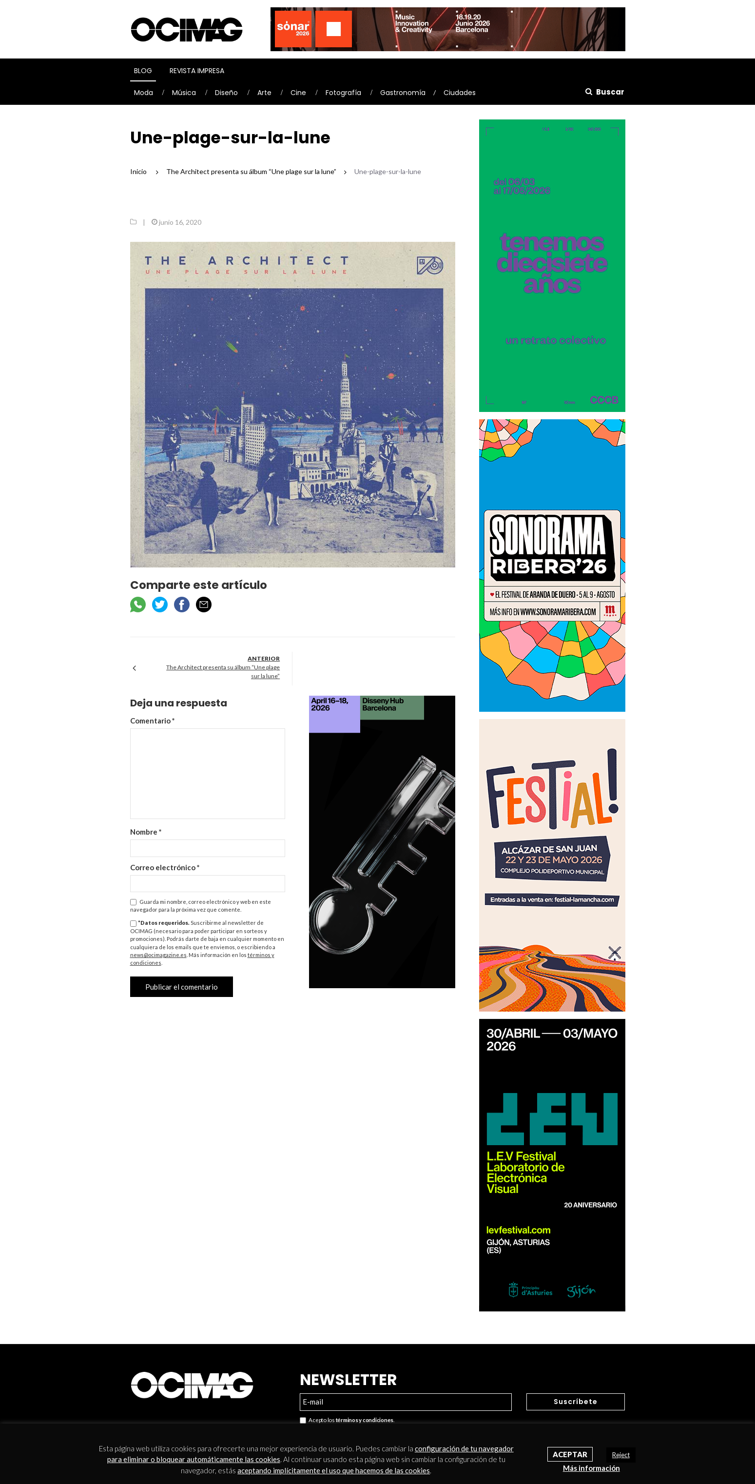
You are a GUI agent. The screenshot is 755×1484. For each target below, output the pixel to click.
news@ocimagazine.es (158, 955)
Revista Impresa (197, 71)
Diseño (226, 93)
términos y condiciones (364, 1420)
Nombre (146, 831)
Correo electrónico (165, 867)
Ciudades (460, 93)
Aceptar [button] (570, 1454)
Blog (143, 71)
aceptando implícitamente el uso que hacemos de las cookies (333, 1470)
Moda (143, 93)
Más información (591, 1468)
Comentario (152, 720)
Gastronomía (403, 93)
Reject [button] (621, 1455)
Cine (298, 93)
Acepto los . (347, 1420)
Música (184, 93)
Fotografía (343, 93)
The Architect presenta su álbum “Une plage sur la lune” (223, 672)
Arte (264, 93)
